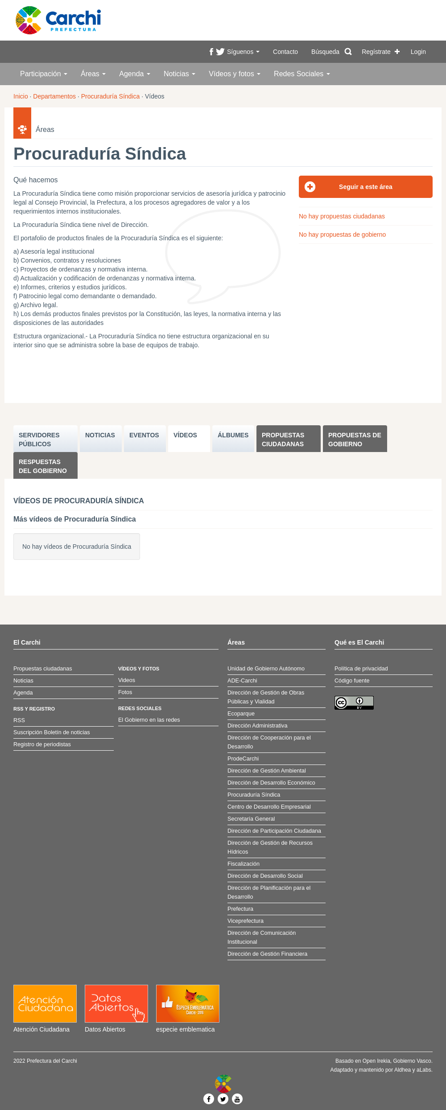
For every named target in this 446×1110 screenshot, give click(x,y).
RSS (19, 720)
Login (418, 51)
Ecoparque (241, 714)
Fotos (125, 692)
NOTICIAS (100, 435)
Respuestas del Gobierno (43, 466)
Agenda (134, 74)
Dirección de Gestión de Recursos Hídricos (270, 847)
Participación (43, 74)
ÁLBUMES (233, 435)
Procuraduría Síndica (110, 96)
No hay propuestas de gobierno (342, 234)
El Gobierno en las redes (149, 720)
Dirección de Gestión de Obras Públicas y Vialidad (265, 697)
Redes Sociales (302, 74)
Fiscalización (243, 864)
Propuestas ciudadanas (283, 440)
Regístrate (376, 51)
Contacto (285, 51)
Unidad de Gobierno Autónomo (266, 669)
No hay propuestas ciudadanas (342, 216)
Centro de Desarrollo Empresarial (269, 807)
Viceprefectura (245, 921)
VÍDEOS (185, 435)
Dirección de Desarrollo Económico (271, 783)
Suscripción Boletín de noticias (51, 732)
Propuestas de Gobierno (354, 440)
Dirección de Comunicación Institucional (261, 937)
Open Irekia (376, 1061)
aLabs (424, 1070)
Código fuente (351, 681)
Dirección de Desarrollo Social (265, 876)
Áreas (93, 74)
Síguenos (243, 51)
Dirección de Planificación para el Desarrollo (268, 892)
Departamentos (54, 96)
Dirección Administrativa (257, 726)
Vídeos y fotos (234, 74)
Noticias (179, 74)
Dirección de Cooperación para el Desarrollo (269, 742)
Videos (126, 680)
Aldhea (402, 1070)
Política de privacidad (361, 669)
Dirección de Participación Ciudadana (274, 831)
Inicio (20, 96)
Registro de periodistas (42, 744)
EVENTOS (144, 435)
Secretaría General (251, 819)
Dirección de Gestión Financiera (267, 954)
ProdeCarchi (243, 759)
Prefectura (240, 909)
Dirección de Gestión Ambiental (266, 771)
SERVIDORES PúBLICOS (39, 440)
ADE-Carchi (242, 681)
